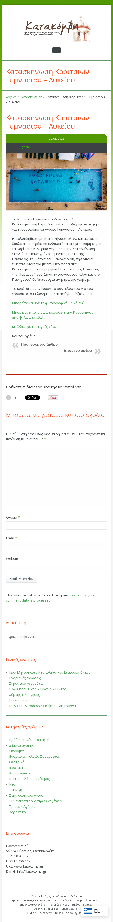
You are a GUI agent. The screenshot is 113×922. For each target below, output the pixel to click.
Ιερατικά (16, 767)
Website (12, 558)
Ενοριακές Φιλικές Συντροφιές (34, 756)
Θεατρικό (16, 762)
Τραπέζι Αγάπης (22, 806)
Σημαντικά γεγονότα (26, 683)
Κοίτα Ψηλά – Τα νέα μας (29, 778)
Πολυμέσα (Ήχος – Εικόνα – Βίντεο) (38, 689)
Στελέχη (15, 789)
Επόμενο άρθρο (78, 350)
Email (11, 537)
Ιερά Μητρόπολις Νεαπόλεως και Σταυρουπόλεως (49, 672)
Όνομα (13, 517)
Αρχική (11, 97)
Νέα (12, 784)
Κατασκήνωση (31, 97)
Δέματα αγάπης (21, 745)
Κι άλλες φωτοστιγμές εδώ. (34, 326)
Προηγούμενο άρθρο (39, 344)
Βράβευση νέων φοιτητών (30, 739)
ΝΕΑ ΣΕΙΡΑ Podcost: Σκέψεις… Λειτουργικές (44, 705)
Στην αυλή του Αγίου (26, 795)
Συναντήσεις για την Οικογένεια (35, 800)
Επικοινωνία (19, 700)
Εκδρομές (16, 750)
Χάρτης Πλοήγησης (24, 694)
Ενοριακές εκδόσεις (25, 677)
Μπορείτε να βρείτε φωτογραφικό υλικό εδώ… (49, 303)
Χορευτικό (17, 812)
